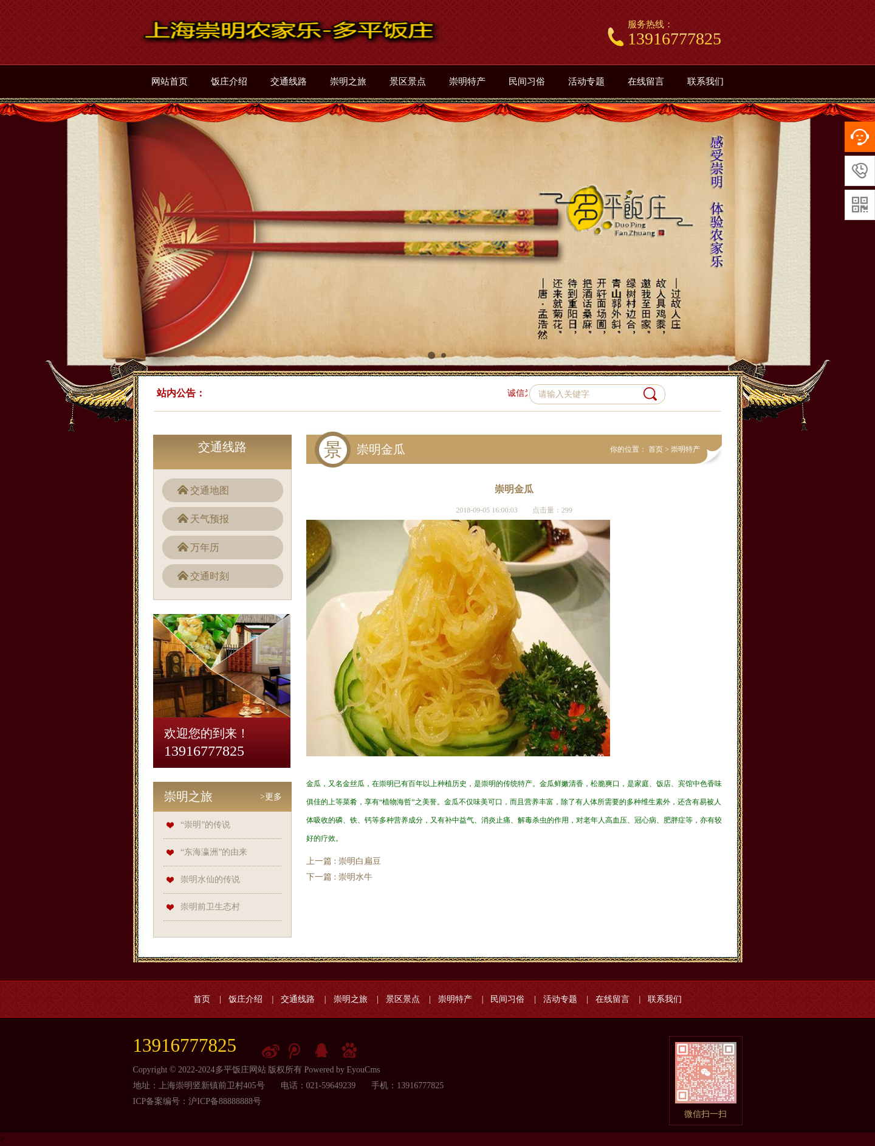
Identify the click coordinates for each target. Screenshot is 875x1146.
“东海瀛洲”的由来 (213, 852)
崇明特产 (467, 81)
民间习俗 (527, 81)
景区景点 (407, 81)
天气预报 (209, 519)
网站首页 (169, 81)
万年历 (204, 547)
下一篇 (339, 877)
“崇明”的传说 (205, 824)
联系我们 (705, 81)
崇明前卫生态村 (210, 906)
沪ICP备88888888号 (224, 1101)
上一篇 (343, 861)
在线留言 (646, 81)
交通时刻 (209, 576)
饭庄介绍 (229, 81)
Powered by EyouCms (341, 1069)
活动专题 (586, 81)
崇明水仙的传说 (210, 879)
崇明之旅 (348, 81)
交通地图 (209, 490)
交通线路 (288, 81)
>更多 (271, 796)
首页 (655, 449)
